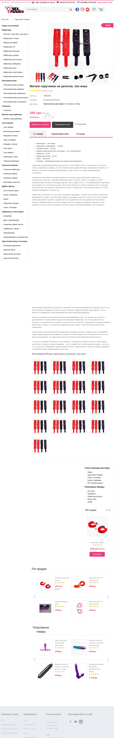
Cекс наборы (8, 127)
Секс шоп (4, 19)
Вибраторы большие (11, 51)
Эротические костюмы (12, 254)
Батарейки (7, 216)
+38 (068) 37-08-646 (52, 728)
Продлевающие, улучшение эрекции (15, 237)
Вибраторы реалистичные (13, 76)
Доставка (15, 2)
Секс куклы (7, 148)
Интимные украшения (11, 245)
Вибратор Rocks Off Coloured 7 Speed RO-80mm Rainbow (96, 643)
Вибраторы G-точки (10, 38)
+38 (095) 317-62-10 (52, 722)
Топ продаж (38, 568)
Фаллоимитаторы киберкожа (14, 93)
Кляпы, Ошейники (10, 195)
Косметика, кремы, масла (13, 224)
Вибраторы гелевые (11, 55)
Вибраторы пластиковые (12, 72)
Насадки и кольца (10, 144)
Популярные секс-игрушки (9, 729)
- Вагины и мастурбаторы (12, 119)
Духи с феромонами (11, 220)
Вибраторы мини (9, 68)
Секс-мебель (8, 152)
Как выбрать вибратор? (8, 724)
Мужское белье (9, 250)
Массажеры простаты (11, 182)
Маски (5, 199)
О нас (25, 720)
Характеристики (59, 134)
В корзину (97, 554)
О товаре (38, 134)
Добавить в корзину (40, 125)
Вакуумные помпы (10, 136)
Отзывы (80, 134)
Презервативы (9, 233)
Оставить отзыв (46, 91)
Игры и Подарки (9, 140)
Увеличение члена (10, 157)
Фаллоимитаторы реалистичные (15, 98)
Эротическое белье (10, 258)
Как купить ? (6, 2)
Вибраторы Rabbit (10, 43)
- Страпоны (7, 110)
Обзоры (36, 2)
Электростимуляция (11, 161)
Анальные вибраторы (11, 169)
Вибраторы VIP (9, 47)
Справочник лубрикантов (9, 733)
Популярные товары (41, 629)
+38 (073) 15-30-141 (52, 725)
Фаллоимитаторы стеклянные (14, 102)
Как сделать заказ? (29, 724)
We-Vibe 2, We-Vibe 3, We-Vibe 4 (15, 34)
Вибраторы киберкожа (12, 64)
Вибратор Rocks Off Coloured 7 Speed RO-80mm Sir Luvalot (62, 667)
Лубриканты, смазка (11, 229)
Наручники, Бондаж (22, 19)
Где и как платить (26, 2)
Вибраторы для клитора (12, 59)
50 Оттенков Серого (11, 191)
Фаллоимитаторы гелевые (13, 85)
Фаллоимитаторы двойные (13, 89)
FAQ (2, 720)
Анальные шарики (10, 178)
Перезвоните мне (104, 2)
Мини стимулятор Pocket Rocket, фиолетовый (61, 643)
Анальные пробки (10, 174)
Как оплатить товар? (30, 729)
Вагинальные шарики (11, 131)
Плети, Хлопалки (10, 207)
